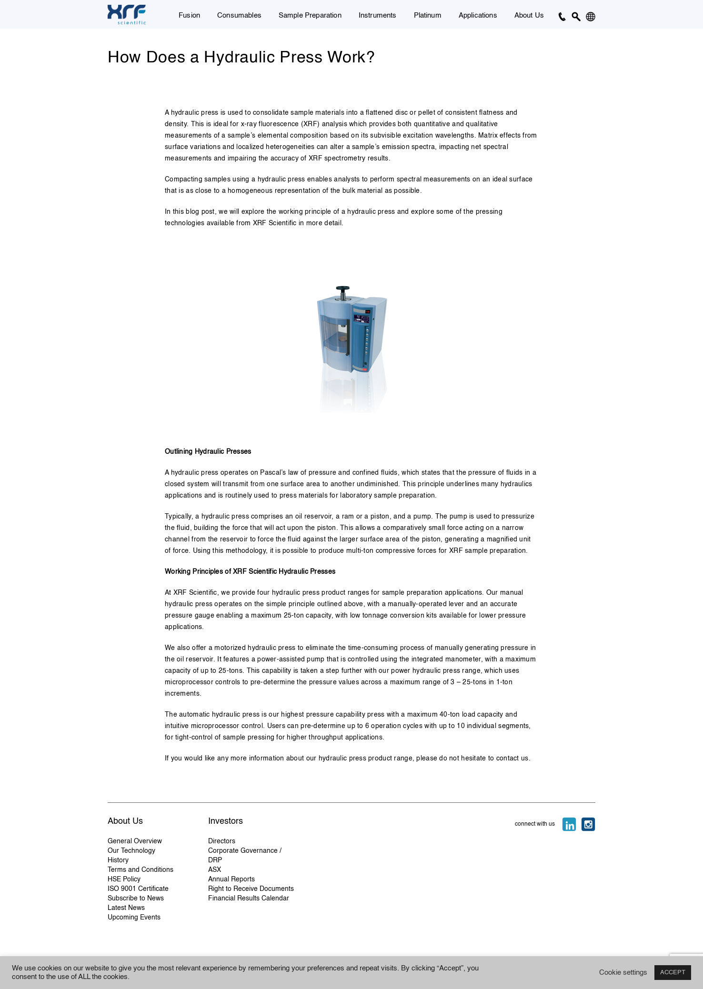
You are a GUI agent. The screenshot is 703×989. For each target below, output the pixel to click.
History (118, 860)
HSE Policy (124, 879)
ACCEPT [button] (672, 972)
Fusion (189, 15)
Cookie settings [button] (623, 972)
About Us (529, 15)
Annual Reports (231, 879)
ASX (214, 870)
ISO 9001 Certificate (138, 889)
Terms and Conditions (140, 870)
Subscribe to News (136, 898)
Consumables (239, 15)
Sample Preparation (310, 15)
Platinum (428, 15)
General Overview (135, 841)
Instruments (378, 15)
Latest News (126, 908)
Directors (221, 841)
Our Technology (131, 851)
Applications (478, 15)
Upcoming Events (134, 917)
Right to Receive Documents (251, 889)
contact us (512, 758)
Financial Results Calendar (248, 898)
